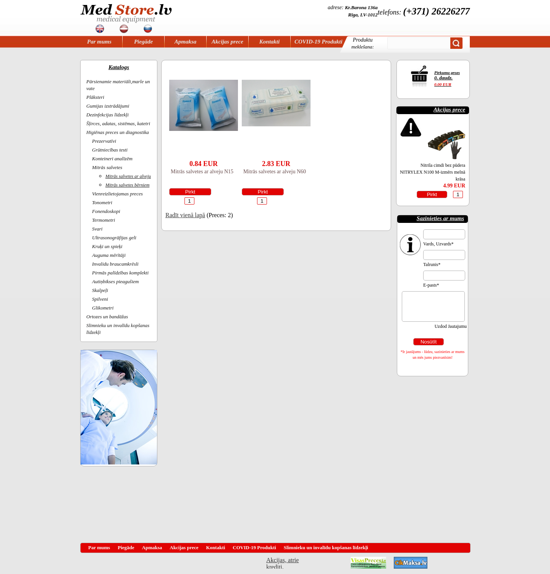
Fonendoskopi (106, 211)
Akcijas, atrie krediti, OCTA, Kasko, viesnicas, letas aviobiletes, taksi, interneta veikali (282, 563)
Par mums (99, 42)
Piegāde (143, 42)
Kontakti (269, 42)
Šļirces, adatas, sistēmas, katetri (118, 123)
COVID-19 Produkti (318, 42)
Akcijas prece (227, 42)
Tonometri (102, 202)
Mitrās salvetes (107, 167)
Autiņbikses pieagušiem (115, 281)
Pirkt (190, 192)
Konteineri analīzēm (112, 158)
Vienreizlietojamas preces (117, 194)
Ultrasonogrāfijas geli (114, 237)
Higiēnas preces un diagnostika (117, 132)
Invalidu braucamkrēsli (115, 264)
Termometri (103, 220)
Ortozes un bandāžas (107, 316)
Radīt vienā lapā (185, 215)
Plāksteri (95, 97)
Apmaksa (186, 42)
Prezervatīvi (104, 141)
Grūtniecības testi (110, 150)
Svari (97, 229)
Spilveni (100, 299)
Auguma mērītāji (109, 255)
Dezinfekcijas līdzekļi (107, 115)
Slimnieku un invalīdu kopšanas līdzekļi (326, 547)
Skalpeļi (100, 290)
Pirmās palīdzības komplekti (120, 273)
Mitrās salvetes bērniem (127, 185)
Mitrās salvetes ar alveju (128, 176)
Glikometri (102, 308)
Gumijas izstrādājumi (107, 106)
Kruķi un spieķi (107, 246)
